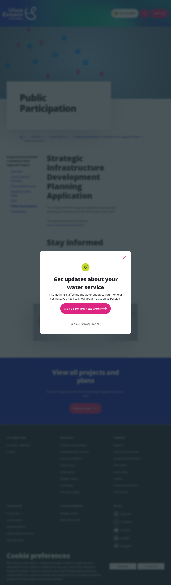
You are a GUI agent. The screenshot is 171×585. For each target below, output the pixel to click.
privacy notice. (90, 323)
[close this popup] (124, 258)
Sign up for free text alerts (85, 308)
